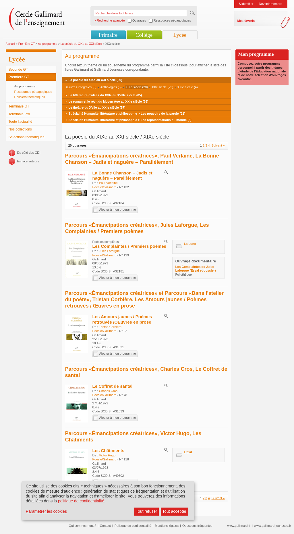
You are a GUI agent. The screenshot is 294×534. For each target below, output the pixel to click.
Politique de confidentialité (133, 525)
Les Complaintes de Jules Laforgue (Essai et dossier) (195, 268)
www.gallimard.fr (239, 525)
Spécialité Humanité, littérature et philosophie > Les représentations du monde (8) (130, 120)
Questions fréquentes (197, 525)
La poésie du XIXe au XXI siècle (81, 43)
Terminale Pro (19, 114)
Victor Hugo (107, 455)
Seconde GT (18, 70)
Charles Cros (108, 391)
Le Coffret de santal (112, 386)
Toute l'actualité (20, 122)
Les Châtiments (108, 450)
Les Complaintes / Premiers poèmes (129, 246)
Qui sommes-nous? (82, 525)
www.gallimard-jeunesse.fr (272, 525)
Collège (144, 35)
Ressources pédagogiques (33, 91)
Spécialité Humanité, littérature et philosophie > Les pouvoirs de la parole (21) (127, 113)
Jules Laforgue (109, 251)
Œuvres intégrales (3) (81, 87)
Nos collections (20, 129)
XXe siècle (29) (162, 87)
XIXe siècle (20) (136, 87)
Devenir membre (270, 3)
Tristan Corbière (110, 327)
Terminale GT (19, 106)
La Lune (190, 243)
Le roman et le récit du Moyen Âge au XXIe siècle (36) (108, 101)
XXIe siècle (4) (187, 87)
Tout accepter (174, 511)
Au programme (47, 43)
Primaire (108, 35)
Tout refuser (146, 511)
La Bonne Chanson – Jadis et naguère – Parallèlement (122, 175)
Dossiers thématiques (29, 97)
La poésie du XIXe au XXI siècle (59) (95, 80)
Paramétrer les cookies (46, 511)
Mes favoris (246, 20)
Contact (105, 525)
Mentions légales (167, 525)
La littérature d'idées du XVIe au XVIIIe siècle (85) (105, 95)
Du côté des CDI (28, 152)
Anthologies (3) (110, 87)
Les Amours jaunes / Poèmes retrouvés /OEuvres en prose (122, 319)
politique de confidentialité (81, 501)
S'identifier (246, 3)
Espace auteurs (28, 161)
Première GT (26, 43)
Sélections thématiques (27, 137)
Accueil (10, 43)
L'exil (188, 452)
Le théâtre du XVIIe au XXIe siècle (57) (97, 107)
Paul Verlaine (108, 183)
